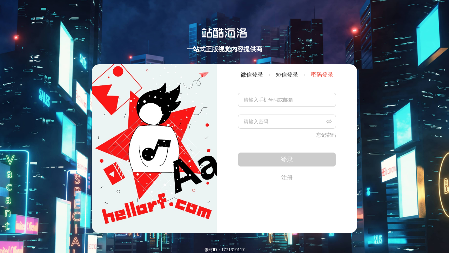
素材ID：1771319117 (225, 249)
